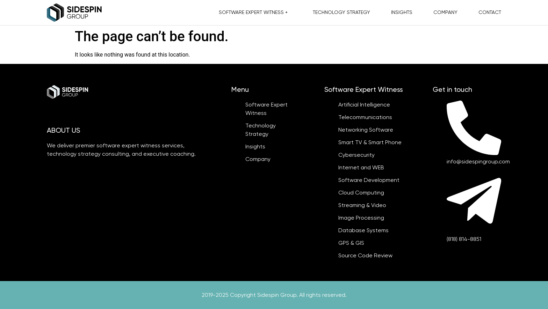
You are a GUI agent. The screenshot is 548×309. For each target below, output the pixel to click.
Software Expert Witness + (253, 12)
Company (445, 12)
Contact (489, 12)
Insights (401, 12)
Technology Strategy (341, 12)
